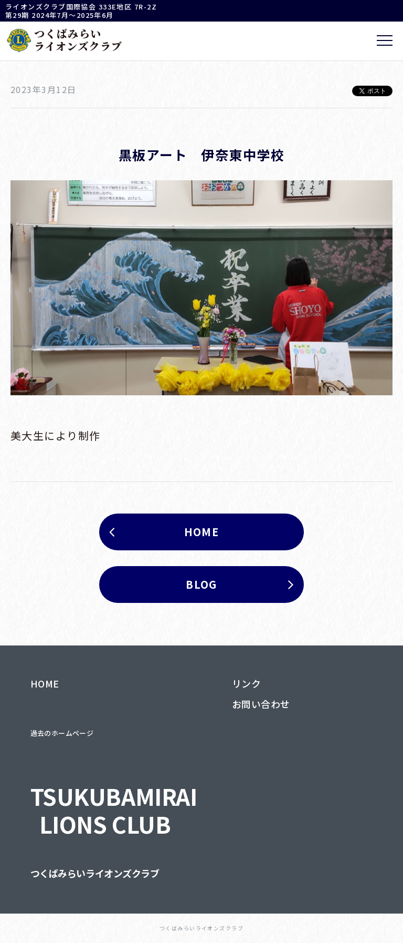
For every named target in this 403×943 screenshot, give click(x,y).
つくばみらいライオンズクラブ (95, 873)
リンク (246, 683)
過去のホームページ (62, 733)
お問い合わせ (261, 704)
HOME (44, 683)
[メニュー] (385, 40)
